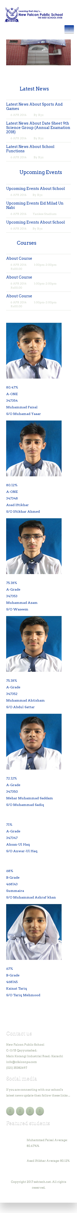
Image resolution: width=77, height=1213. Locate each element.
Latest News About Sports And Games (34, 106)
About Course (19, 258)
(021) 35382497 (16, 1067)
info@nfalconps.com (21, 1061)
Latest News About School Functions (30, 148)
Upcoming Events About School (35, 188)
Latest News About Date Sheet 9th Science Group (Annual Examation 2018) (38, 127)
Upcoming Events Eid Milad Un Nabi (34, 205)
